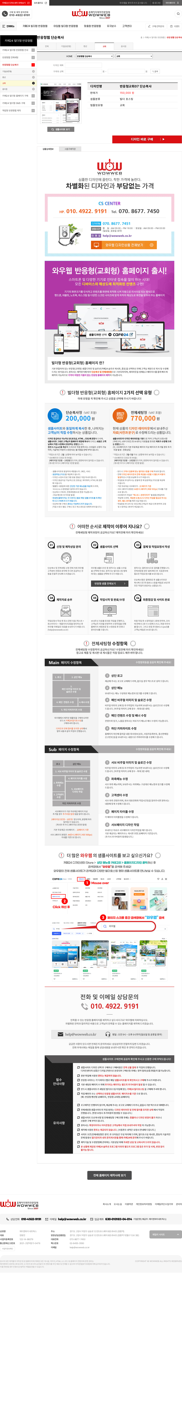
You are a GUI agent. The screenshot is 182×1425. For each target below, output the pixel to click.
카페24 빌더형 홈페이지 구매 (15, 95)
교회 (4, 83)
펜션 (4, 77)
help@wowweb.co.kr (72, 1219)
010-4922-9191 (31, 1219)
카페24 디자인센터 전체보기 (16, 3)
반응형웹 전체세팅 (10, 57)
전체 (47, 46)
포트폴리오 (40, 3)
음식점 (4, 89)
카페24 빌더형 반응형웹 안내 (15, 50)
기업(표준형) (7, 71)
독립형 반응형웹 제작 (11, 110)
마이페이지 (172, 3)
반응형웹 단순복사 (10, 64)
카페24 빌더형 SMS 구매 (13, 103)
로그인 (156, 3)
